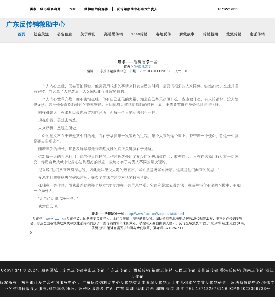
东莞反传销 (73, 270)
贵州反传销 (208, 270)
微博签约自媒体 (96, 9)
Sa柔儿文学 (142, 66)
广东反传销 (116, 270)
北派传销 (233, 33)
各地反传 (163, 33)
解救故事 (187, 33)
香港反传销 (230, 270)
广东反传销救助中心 (35, 24)
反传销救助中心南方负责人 (137, 9)
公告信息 (64, 33)
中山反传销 (94, 270)
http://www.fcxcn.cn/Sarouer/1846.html (155, 213)
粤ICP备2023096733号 (247, 288)
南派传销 (257, 33)
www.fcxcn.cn (56, 218)
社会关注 (41, 33)
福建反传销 (162, 270)
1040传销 (139, 33)
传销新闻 (210, 33)
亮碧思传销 (113, 33)
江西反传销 (185, 270)
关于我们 (88, 33)
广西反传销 (139, 270)
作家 (72, 9)
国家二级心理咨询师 (45, 9)
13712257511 (228, 9)
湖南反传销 (253, 270)
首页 (21, 33)
